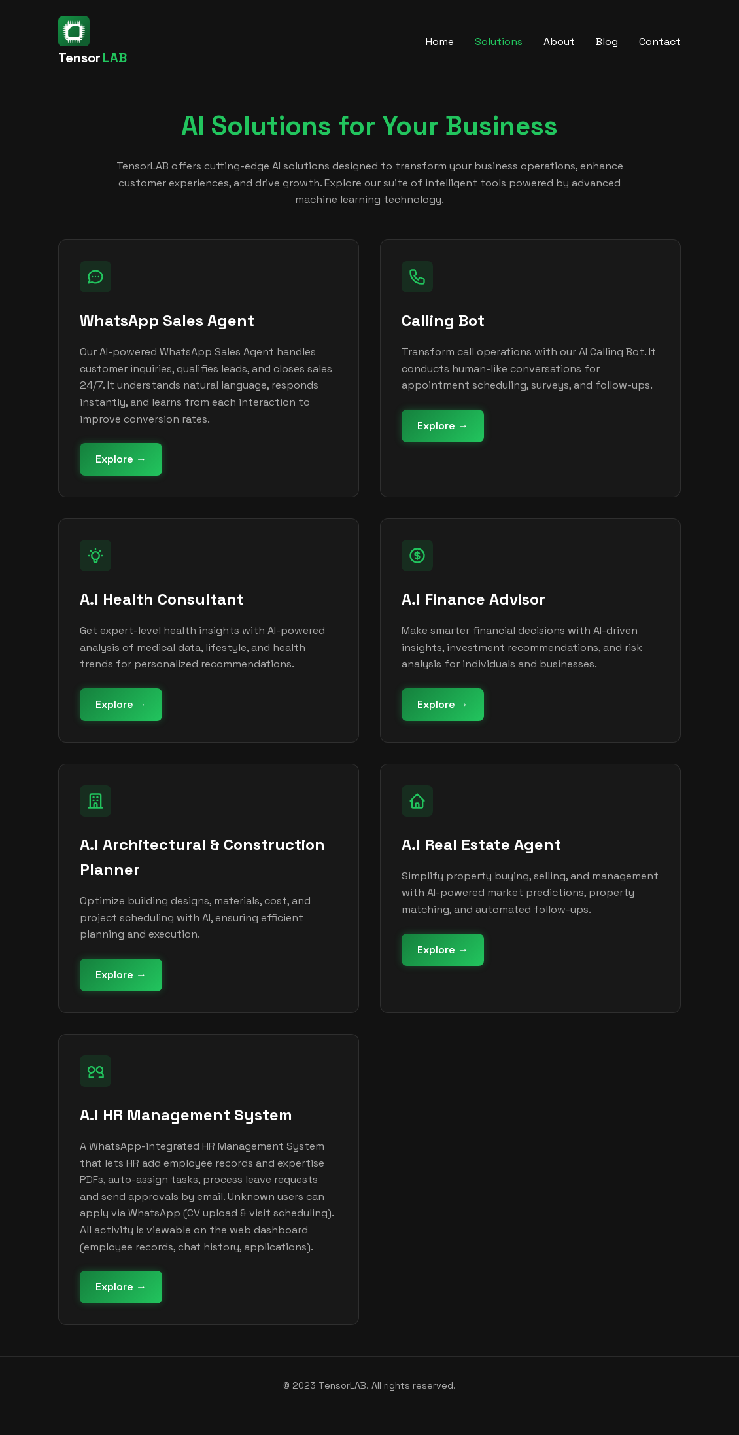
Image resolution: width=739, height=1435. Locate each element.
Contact (660, 41)
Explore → (120, 459)
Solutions (499, 41)
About (559, 41)
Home (440, 41)
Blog (607, 41)
